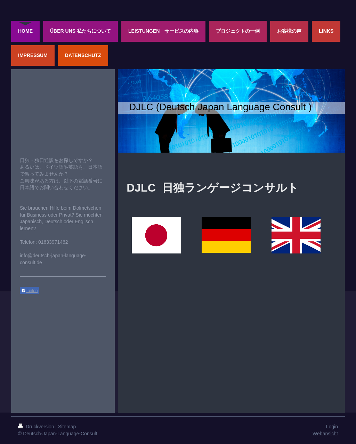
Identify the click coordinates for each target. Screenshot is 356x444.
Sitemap (67, 426)
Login (332, 426)
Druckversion (36, 426)
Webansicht (325, 433)
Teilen (29, 290)
